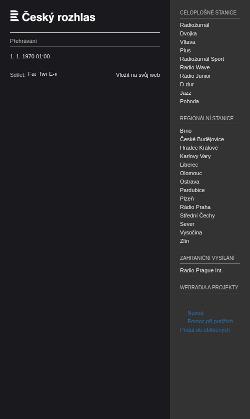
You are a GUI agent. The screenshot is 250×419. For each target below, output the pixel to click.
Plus (185, 50)
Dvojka (188, 33)
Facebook (32, 74)
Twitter (42, 74)
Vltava (188, 42)
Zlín (184, 241)
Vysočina (191, 232)
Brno (186, 131)
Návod (192, 313)
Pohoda (189, 101)
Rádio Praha (195, 207)
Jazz (186, 93)
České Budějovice (202, 139)
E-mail (53, 74)
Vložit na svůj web (138, 75)
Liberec (189, 165)
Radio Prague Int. (201, 270)
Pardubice (192, 190)
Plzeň (187, 199)
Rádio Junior (195, 76)
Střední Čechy (197, 215)
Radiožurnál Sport (202, 59)
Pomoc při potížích (206, 321)
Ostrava (190, 182)
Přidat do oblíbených (205, 330)
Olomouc (191, 173)
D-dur (187, 84)
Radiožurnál (195, 25)
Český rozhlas (57, 16)
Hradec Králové (199, 148)
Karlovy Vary (195, 156)
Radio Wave (195, 67)
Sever (187, 224)
